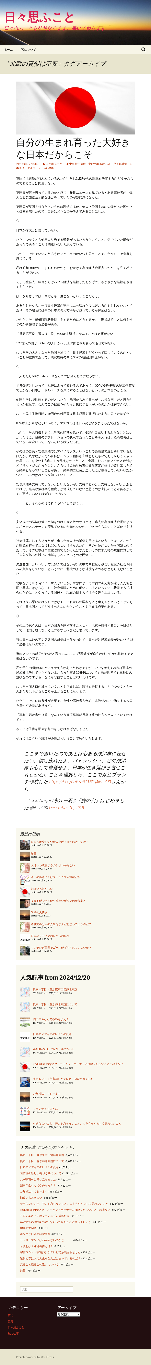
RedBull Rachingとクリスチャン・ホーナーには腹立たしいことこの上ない (78, 1064)
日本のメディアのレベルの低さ (50, 936)
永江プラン (34, 168)
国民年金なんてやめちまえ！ (51, 1019)
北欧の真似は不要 (99, 164)
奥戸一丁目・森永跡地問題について (55, 1004)
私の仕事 (13, 1333)
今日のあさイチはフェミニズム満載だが (55, 877)
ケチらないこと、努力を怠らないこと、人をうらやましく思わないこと (77, 1123)
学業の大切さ (39, 912)
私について (28, 49)
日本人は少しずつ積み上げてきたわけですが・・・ (62, 842)
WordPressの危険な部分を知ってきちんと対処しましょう (55, 1222)
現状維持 (49, 168)
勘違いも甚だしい (42, 889)
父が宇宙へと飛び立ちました (38, 1179)
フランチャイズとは (45, 1108)
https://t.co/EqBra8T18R (71, 782)
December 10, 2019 (66, 808)
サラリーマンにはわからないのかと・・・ (46, 1240)
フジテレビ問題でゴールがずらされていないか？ (61, 947)
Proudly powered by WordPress (35, 1357)
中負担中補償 (77, 164)
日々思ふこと (54, 164)
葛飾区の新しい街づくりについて (53, 1049)
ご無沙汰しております (47, 1093)
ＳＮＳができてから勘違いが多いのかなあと (58, 900)
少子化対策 (120, 164)
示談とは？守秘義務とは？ (36, 1246)
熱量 (33, 853)
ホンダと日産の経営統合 (35, 1234)
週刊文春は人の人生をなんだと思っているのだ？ (61, 924)
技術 (10, 1315)
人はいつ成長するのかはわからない (53, 865)
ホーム (8, 49)
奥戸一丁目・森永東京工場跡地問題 (55, 989)
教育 (10, 1321)
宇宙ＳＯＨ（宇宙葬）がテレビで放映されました (63, 1079)
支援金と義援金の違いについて (39, 1264)
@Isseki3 (103, 782)
